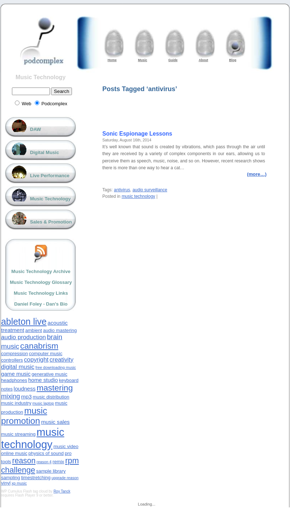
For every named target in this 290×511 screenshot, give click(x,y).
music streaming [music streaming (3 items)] (18, 434)
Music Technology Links (41, 293)
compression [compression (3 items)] (14, 353)
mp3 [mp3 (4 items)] (26, 396)
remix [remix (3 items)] (58, 461)
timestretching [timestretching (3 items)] (36, 477)
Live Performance (49, 175)
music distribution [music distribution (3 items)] (51, 397)
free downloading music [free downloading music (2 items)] (55, 367)
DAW (35, 129)
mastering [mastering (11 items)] (55, 387)
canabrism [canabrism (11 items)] (39, 345)
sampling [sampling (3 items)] (10, 477)
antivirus (122, 189)
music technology (138, 196)
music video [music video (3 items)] (66, 446)
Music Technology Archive (40, 271)
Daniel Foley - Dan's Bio (41, 304)
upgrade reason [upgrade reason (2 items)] (64, 478)
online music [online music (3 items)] (14, 453)
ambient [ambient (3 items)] (33, 330)
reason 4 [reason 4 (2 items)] (44, 462)
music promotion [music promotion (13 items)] (24, 416)
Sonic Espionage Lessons (137, 134)
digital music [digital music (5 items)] (17, 366)
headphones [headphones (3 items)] (14, 380)
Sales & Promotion (51, 222)
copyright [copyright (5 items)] (36, 359)
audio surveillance (149, 189)
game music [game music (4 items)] (16, 374)
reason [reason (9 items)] (23, 460)
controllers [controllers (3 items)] (12, 360)
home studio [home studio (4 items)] (43, 380)
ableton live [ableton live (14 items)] (24, 321)
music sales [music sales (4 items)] (55, 422)
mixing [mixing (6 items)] (10, 396)
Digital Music (44, 152)
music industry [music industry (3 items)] (16, 403)
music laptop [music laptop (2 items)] (43, 403)
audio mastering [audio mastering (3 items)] (60, 330)
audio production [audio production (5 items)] (23, 337)
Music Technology (40, 77)
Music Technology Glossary (41, 282)
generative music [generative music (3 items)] (49, 374)
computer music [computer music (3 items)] (45, 353)
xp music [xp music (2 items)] (19, 483)
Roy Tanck (62, 491)
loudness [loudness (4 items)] (25, 389)
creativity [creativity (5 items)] (61, 359)
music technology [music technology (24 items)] (32, 438)
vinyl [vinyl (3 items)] (5, 483)
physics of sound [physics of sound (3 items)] (46, 453)
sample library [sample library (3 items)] (51, 471)
